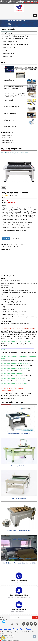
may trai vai (15, 222)
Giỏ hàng (16, 239)
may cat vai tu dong (17, 227)
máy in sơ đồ (18, 219)
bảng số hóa (15, 224)
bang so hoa (6, 224)
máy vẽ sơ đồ (24, 224)
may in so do (7, 222)
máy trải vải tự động (26, 222)
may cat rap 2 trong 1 (9, 230)
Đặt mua (6, 239)
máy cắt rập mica (8, 219)
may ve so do (7, 227)
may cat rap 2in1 (21, 230)
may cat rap (28, 227)
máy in (25, 219)
